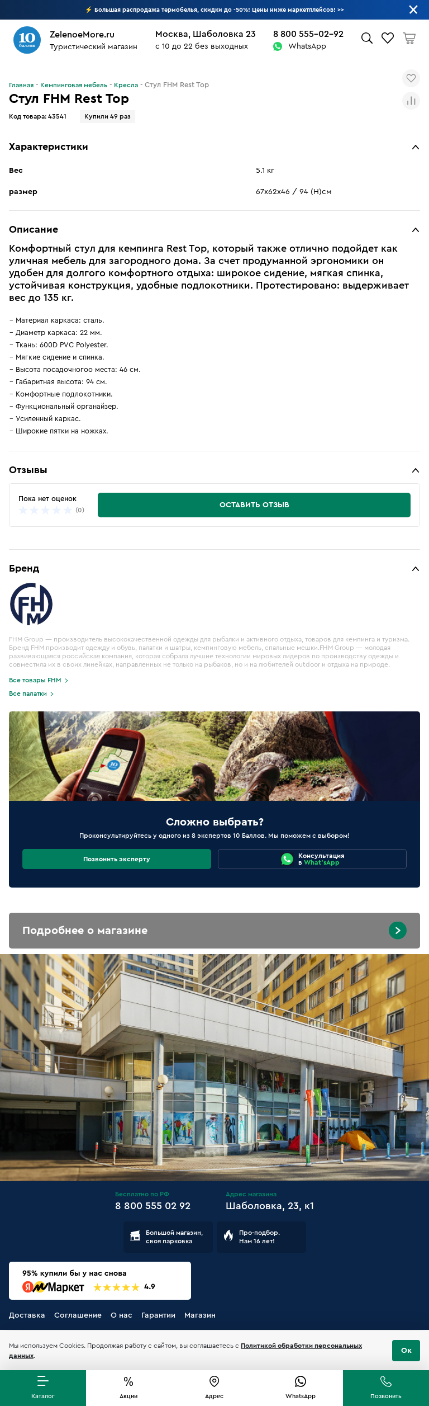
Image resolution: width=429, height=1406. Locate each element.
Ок (406, 1351)
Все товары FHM (35, 680)
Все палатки (28, 693)
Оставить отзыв (254, 505)
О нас (121, 1315)
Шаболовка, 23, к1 (270, 1206)
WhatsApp (307, 46)
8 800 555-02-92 (308, 34)
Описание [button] (33, 229)
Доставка (27, 1315)
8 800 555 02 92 (152, 1206)
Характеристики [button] (48, 146)
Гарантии (158, 1315)
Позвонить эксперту (116, 859)
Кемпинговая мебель (73, 85)
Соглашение (78, 1315)
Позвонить (386, 1396)
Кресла (126, 85)
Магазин (200, 1315)
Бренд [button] (24, 568)
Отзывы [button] (28, 470)
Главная (21, 85)
